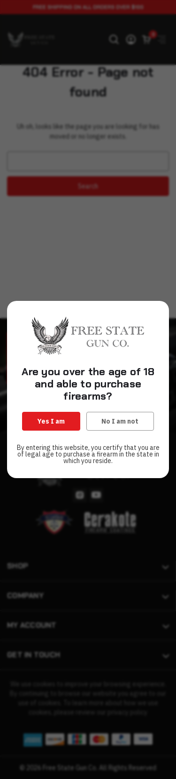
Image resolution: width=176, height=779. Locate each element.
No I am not (119, 421)
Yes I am (51, 421)
